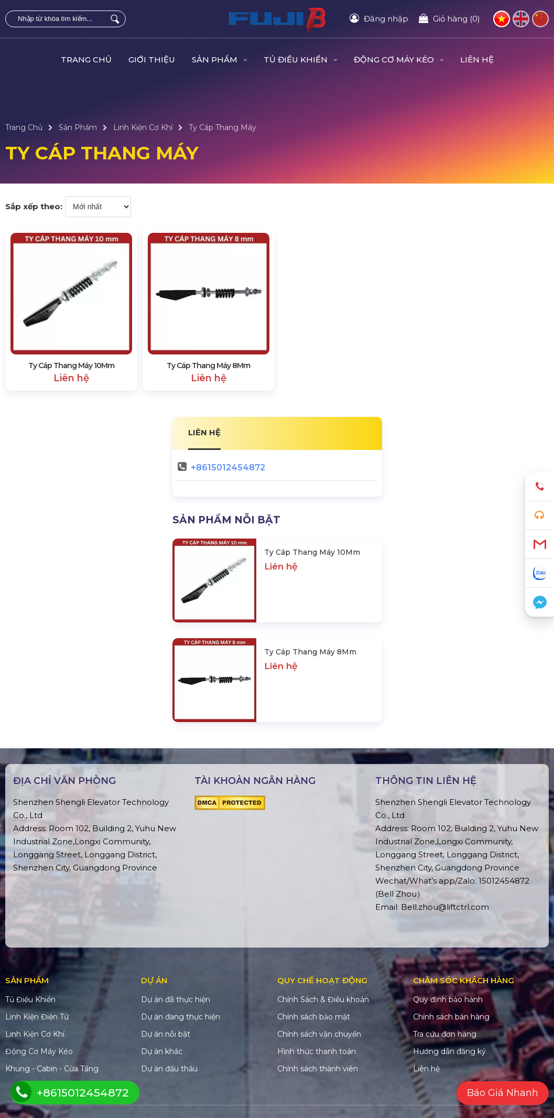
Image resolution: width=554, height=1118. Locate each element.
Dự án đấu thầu (169, 1068)
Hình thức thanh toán (316, 1051)
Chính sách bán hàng (451, 1017)
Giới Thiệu (151, 59)
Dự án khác (161, 1051)
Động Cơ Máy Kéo (398, 59)
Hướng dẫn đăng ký (449, 1051)
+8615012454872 (228, 467)
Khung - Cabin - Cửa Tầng (52, 1068)
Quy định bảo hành (448, 999)
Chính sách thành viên (317, 1068)
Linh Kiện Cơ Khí (142, 127)
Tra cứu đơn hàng (444, 1034)
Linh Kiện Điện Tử (37, 1017)
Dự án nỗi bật (165, 1034)
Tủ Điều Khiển (300, 59)
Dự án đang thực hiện (180, 1017)
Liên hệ (477, 59)
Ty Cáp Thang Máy (222, 127)
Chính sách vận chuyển (319, 1034)
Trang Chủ (86, 59)
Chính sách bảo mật (313, 1017)
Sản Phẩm (219, 59)
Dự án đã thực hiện (175, 999)
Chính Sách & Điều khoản (323, 999)
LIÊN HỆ (204, 432)
